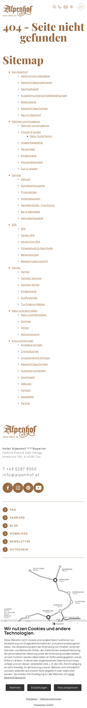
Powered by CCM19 (43, 704)
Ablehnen (15, 687)
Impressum (31, 698)
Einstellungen (39, 687)
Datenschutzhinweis (50, 698)
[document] (43, 654)
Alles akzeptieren (68, 687)
